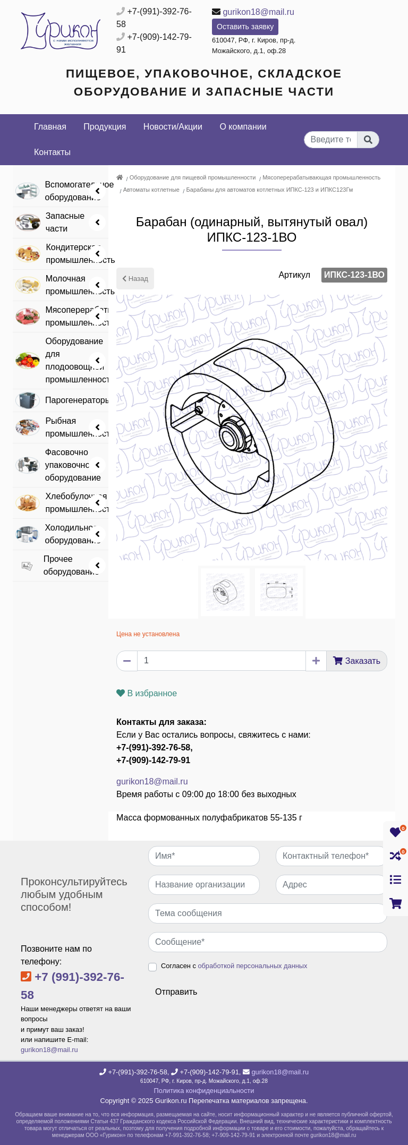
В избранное (146, 693)
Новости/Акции (172, 126)
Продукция (104, 126)
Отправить (176, 991)
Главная (50, 126)
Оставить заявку (245, 26)
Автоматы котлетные (151, 189)
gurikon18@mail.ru (258, 11)
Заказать (362, 660)
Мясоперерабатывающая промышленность (321, 177)
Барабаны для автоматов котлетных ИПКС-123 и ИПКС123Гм (269, 189)
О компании (242, 126)
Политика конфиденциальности (204, 1091)
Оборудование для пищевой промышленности (193, 177)
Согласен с (234, 966)
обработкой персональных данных (252, 966)
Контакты (52, 152)
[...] (331, 139)
